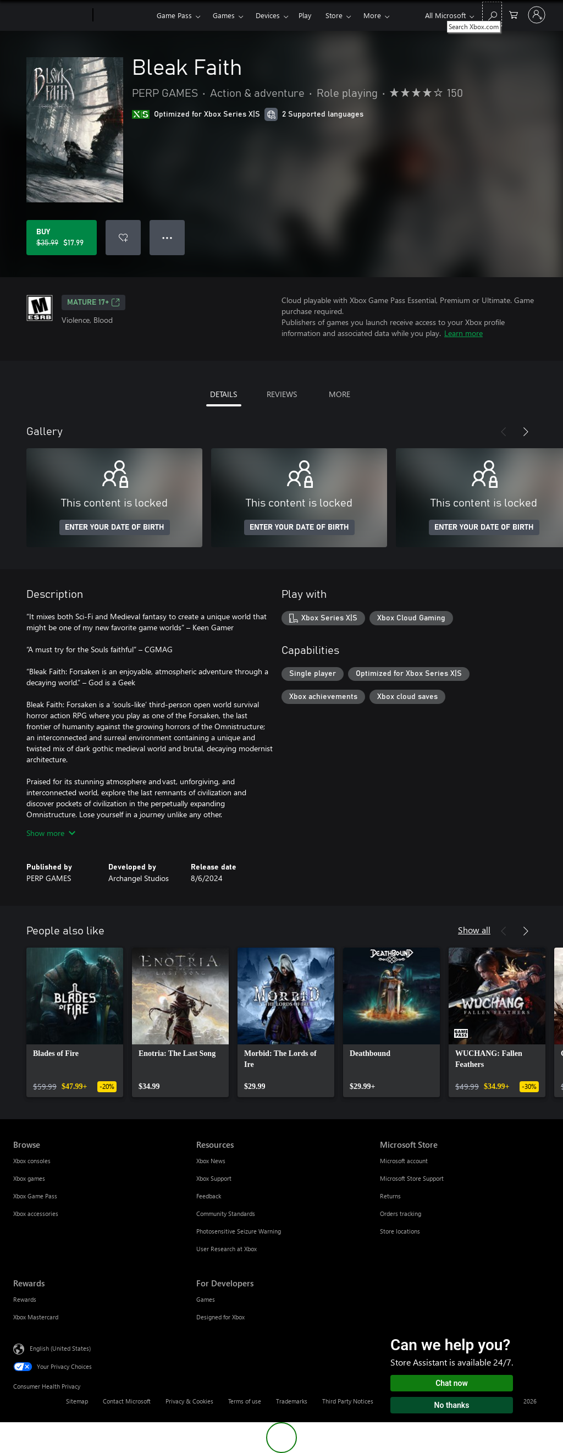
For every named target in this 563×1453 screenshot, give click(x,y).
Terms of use (244, 1401)
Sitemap (77, 1401)
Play (305, 15)
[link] (74, 1022)
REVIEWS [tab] (282, 394)
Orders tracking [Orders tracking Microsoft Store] (400, 1213)
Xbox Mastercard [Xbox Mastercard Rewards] (35, 1316)
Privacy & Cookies (189, 1401)
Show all (474, 929)
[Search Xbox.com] (492, 14)
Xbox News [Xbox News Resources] (210, 1160)
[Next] (526, 431)
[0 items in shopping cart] (513, 14)
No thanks (452, 1405)
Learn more (463, 333)
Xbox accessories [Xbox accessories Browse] (35, 1213)
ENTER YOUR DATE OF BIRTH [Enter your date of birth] (114, 527)
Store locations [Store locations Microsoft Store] (400, 1231)
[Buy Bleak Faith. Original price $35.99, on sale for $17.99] (61, 237)
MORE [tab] (339, 394)
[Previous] (504, 431)
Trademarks (291, 1401)
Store (334, 15)
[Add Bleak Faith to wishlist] (123, 237)
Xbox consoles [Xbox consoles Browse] (32, 1160)
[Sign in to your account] (536, 15)
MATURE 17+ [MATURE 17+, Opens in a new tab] (93, 302)
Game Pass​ (174, 15)
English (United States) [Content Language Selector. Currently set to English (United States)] (60, 1348)
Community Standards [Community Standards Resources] (225, 1213)
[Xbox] (123, 15)
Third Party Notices (347, 1401)
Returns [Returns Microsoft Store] (390, 1195)
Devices (268, 15)
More (372, 15)
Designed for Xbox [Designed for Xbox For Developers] (220, 1316)
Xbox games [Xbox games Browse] (29, 1178)
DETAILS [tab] (223, 394)
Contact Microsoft (127, 1401)
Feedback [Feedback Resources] (208, 1195)
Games (224, 15)
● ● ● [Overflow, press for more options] (167, 237)
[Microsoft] (51, 15)
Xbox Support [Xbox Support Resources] (213, 1178)
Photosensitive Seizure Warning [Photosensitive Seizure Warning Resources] (238, 1231)
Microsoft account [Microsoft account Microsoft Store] (404, 1160)
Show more (50, 833)
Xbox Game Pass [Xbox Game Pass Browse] (35, 1195)
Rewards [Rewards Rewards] (24, 1299)
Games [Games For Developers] (205, 1299)
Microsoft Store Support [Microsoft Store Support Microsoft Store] (412, 1178)
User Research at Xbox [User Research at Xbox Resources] (226, 1248)
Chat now (451, 1383)
